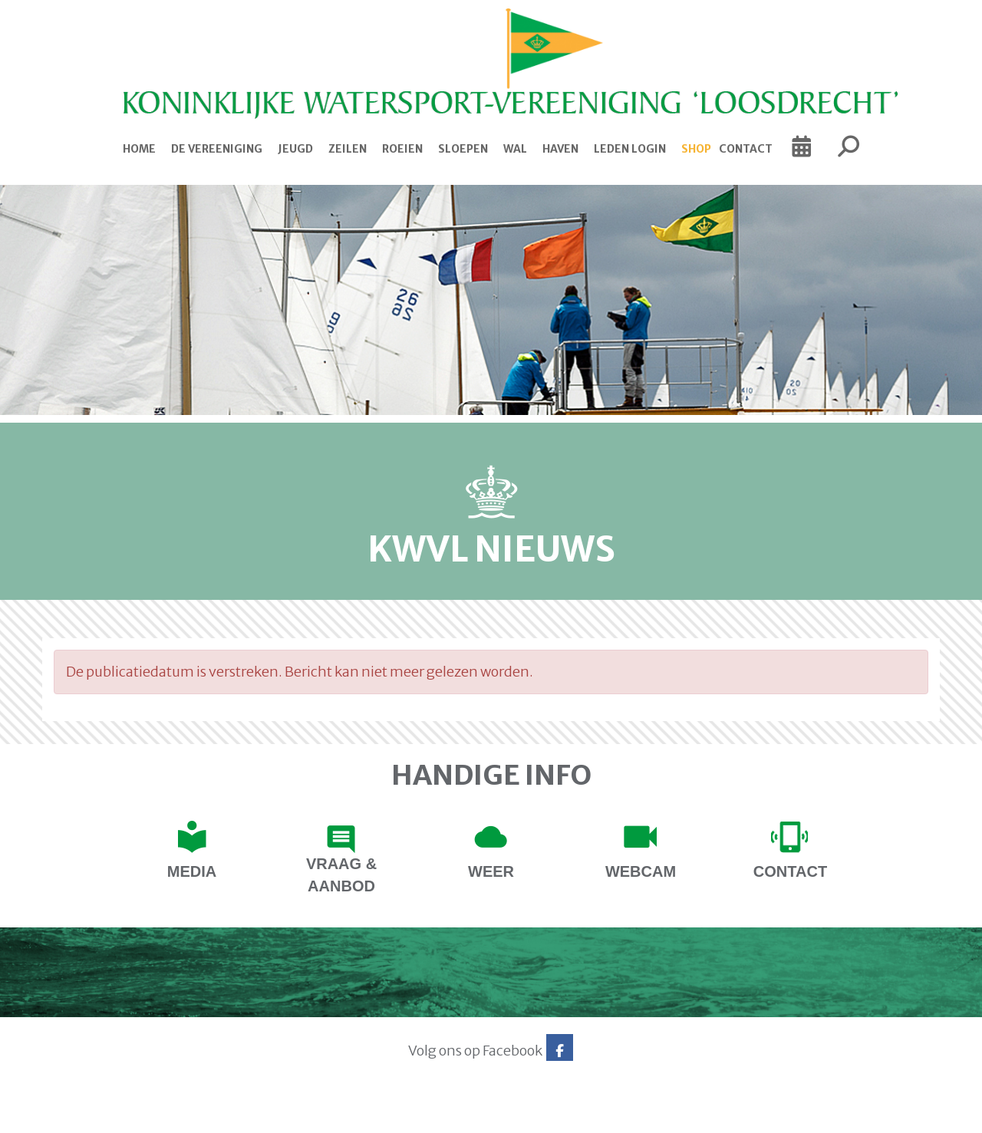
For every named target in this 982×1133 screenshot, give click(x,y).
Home (139, 149)
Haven (560, 149)
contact (790, 871)
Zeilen (347, 149)
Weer (491, 871)
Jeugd (295, 149)
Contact (746, 149)
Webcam (640, 871)
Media (191, 871)
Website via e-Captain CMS (90, 1116)
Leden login (630, 149)
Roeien (402, 149)
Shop (696, 149)
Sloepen (463, 149)
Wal (515, 149)
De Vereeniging (216, 149)
